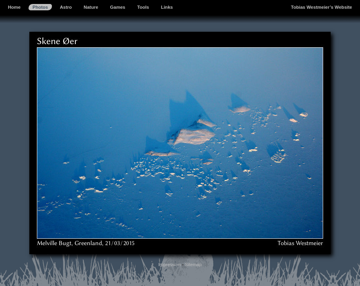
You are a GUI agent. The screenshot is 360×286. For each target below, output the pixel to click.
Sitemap (193, 264)
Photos (40, 7)
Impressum (169, 264)
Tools (143, 7)
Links (167, 7)
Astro (66, 7)
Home (14, 7)
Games (117, 7)
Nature (91, 7)
